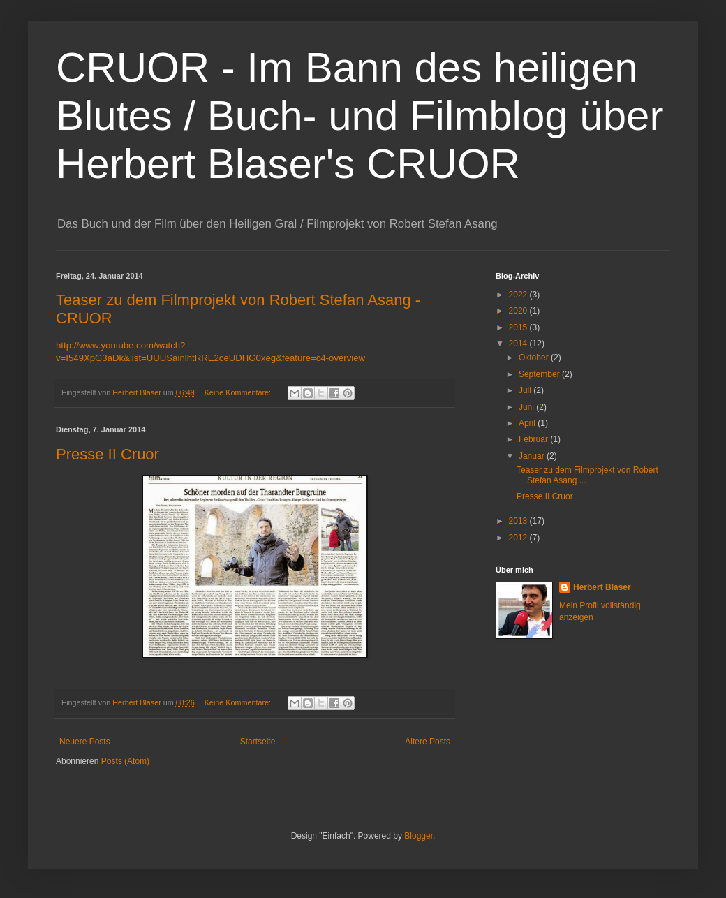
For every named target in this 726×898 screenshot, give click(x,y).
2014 (519, 343)
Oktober (535, 357)
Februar (534, 439)
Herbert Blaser (602, 587)
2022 (519, 295)
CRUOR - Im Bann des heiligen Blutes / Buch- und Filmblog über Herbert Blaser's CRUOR (359, 115)
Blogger (418, 836)
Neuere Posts (84, 741)
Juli (526, 390)
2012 (519, 538)
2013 (519, 521)
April (528, 423)
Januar (533, 456)
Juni (527, 407)
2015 (519, 327)
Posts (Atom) (125, 761)
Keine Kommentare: (239, 392)
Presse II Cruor (107, 454)
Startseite (258, 741)
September (540, 374)
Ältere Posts (427, 741)
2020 (519, 311)
